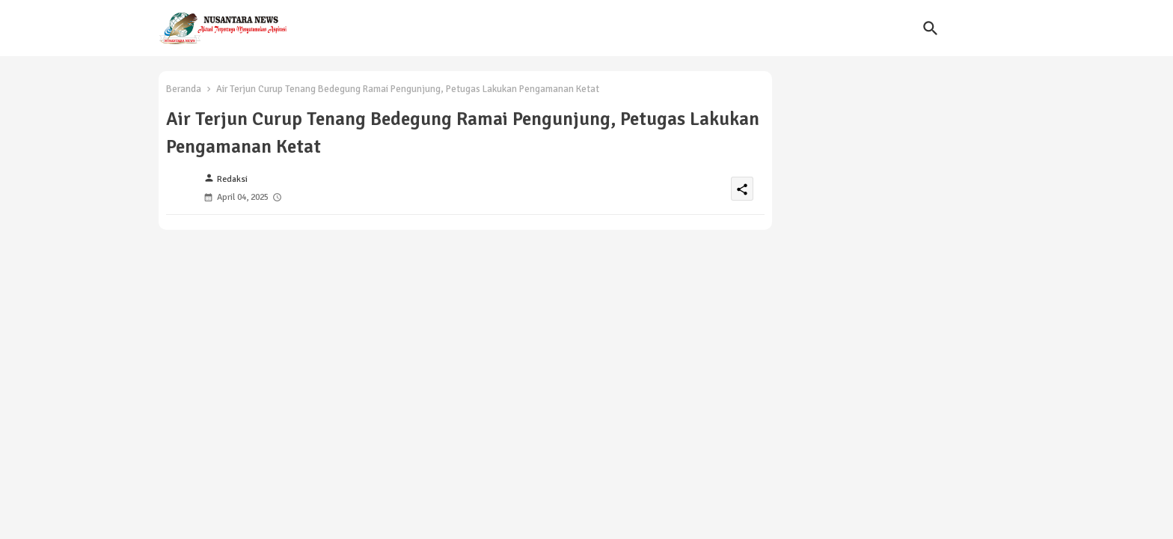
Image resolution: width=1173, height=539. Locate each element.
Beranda (183, 89)
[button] (931, 28)
